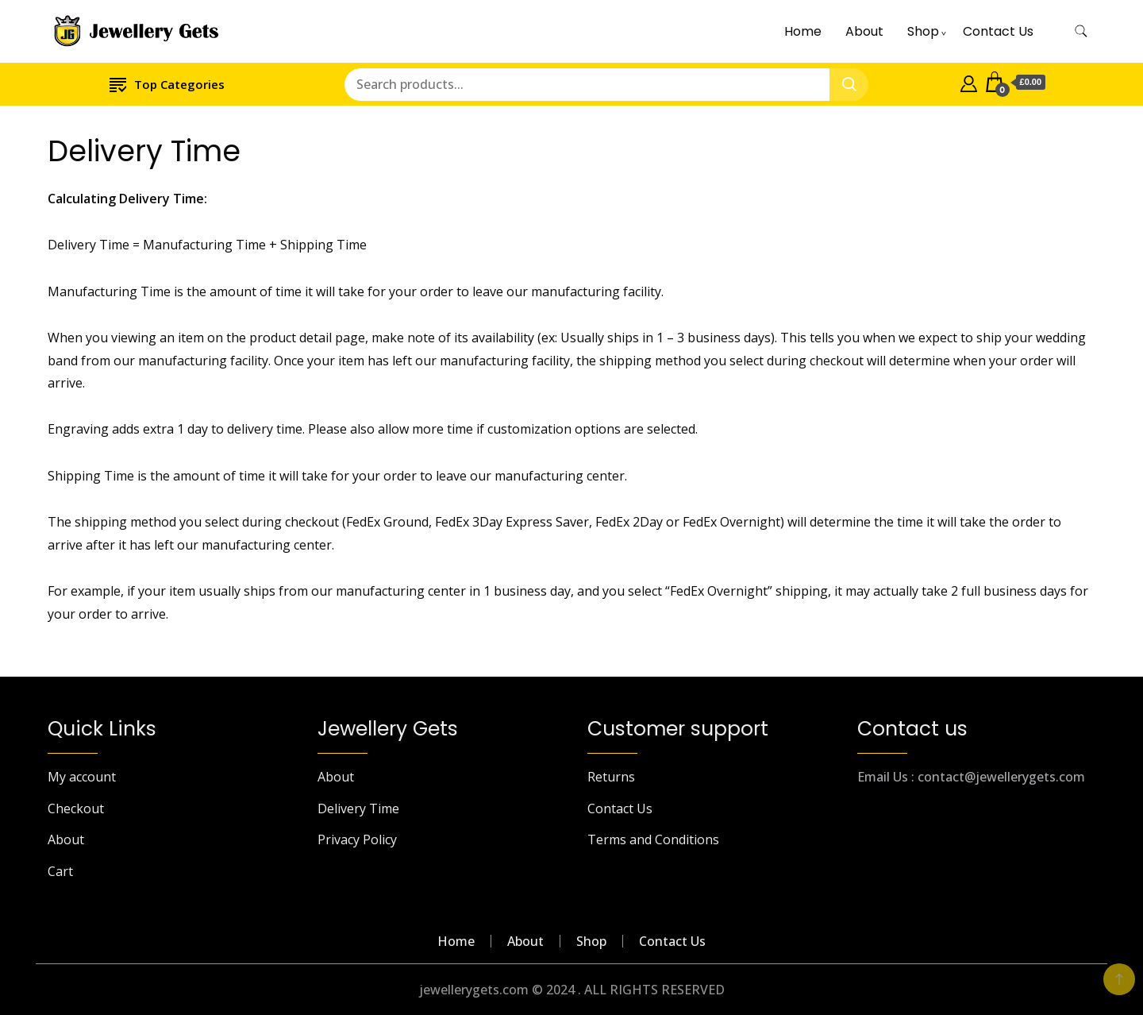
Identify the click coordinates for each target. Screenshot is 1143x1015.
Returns (611, 776)
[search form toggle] (1081, 31)
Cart (60, 871)
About (864, 31)
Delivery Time (358, 808)
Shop (923, 31)
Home (803, 31)
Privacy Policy (357, 839)
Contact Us (998, 31)
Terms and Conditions (653, 839)
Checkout (76, 808)
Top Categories (167, 83)
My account (82, 776)
